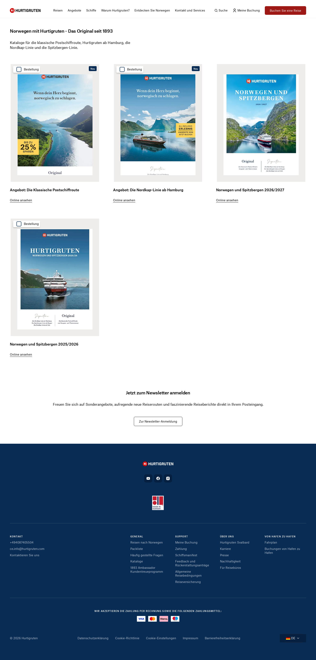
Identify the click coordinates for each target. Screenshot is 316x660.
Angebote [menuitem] (74, 10)
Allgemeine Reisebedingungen (188, 573)
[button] (151, 537)
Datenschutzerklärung (93, 638)
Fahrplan (271, 542)
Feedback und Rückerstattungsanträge (192, 563)
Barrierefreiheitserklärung (222, 638)
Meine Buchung (186, 542)
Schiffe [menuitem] (91, 10)
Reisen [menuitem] (58, 10)
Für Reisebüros (230, 567)
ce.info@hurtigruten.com (27, 549)
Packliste (136, 549)
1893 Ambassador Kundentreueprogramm (146, 569)
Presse (224, 555)
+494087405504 (22, 542)
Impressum (190, 638)
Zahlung (181, 549)
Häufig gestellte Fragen (146, 555)
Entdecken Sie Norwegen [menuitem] (152, 10)
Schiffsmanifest (186, 555)
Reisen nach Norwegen (146, 542)
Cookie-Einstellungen (161, 638)
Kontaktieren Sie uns (24, 555)
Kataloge (136, 561)
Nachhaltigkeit (230, 561)
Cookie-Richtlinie (127, 638)
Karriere (225, 549)
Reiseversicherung (188, 582)
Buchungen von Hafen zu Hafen (282, 550)
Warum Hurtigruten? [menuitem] (115, 10)
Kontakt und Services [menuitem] (190, 10)
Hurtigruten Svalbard (234, 542)
